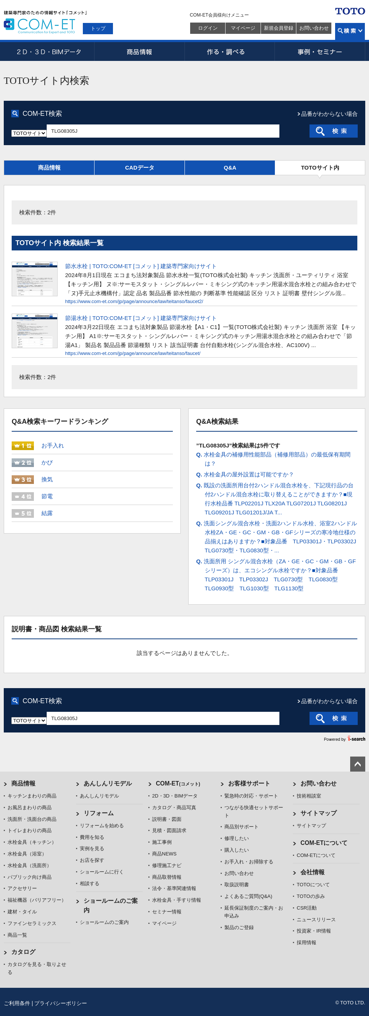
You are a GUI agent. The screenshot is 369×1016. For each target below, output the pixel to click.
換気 (47, 479)
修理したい (236, 838)
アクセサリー (22, 888)
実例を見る (92, 848)
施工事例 (162, 842)
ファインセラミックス (32, 923)
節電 (47, 496)
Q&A (230, 167)
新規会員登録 (278, 28)
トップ (98, 28)
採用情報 (306, 942)
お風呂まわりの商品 (30, 807)
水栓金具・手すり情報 (176, 900)
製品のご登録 (239, 927)
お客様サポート (249, 783)
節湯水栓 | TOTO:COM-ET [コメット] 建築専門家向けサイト (141, 318)
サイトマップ (318, 813)
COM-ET (178, 783)
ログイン (208, 28)
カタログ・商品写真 (174, 807)
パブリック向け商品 (30, 877)
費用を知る (92, 837)
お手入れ (52, 445)
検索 (350, 31)
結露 (47, 513)
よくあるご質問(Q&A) (248, 896)
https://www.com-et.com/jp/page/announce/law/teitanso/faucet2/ (134, 301)
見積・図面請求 (169, 830)
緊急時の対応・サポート (251, 796)
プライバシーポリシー (60, 1003)
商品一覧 (17, 935)
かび (47, 462)
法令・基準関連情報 (174, 888)
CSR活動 (307, 908)
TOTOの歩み (311, 896)
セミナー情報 (166, 911)
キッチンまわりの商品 (32, 796)
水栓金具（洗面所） (30, 865)
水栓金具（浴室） (27, 854)
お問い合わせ (314, 28)
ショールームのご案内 (104, 922)
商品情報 (139, 51)
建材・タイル (22, 911)
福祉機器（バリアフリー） (37, 900)
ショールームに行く (102, 872)
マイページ (243, 28)
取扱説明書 (236, 884)
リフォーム (99, 813)
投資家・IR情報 (314, 931)
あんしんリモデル (108, 783)
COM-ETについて (324, 843)
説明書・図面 (166, 819)
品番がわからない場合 (329, 114)
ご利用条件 (17, 1003)
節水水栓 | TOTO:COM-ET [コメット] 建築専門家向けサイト (141, 266)
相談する (89, 883)
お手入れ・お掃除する (248, 861)
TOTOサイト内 (320, 167)
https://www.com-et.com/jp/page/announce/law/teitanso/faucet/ (132, 353)
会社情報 (312, 872)
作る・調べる (229, 51)
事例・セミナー (320, 51)
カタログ (23, 952)
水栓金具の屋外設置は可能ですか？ (245, 474)
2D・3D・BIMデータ (49, 51)
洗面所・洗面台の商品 (32, 819)
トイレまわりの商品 (30, 830)
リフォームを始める (102, 825)
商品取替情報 (166, 877)
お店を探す (92, 860)
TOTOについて (313, 884)
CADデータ (139, 167)
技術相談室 (309, 796)
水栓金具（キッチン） (32, 842)
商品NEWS (164, 854)
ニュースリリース (316, 919)
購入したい (236, 850)
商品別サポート (241, 826)
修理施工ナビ (166, 865)
